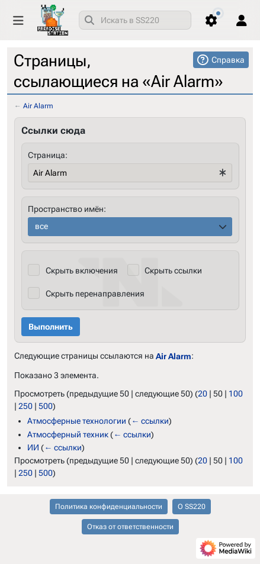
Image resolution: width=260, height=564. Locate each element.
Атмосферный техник (67, 434)
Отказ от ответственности (130, 527)
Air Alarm (38, 106)
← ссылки (150, 421)
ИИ (33, 447)
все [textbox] (41, 226)
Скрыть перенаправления (95, 293)
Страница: (48, 155)
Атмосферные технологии (76, 421)
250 (25, 406)
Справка (228, 60)
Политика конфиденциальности (108, 506)
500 (45, 406)
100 (236, 393)
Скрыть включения (82, 270)
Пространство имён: (67, 209)
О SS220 (192, 506)
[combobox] (135, 20)
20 (202, 393)
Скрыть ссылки (173, 270)
